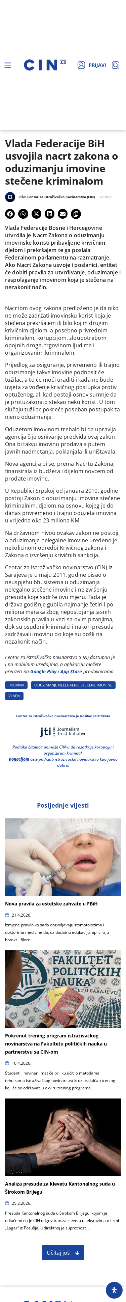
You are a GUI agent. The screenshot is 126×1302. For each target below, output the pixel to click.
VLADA (14, 695)
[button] (10, 214)
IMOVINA (16, 684)
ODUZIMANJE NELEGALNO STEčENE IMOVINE (73, 684)
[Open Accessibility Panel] (114, 1290)
